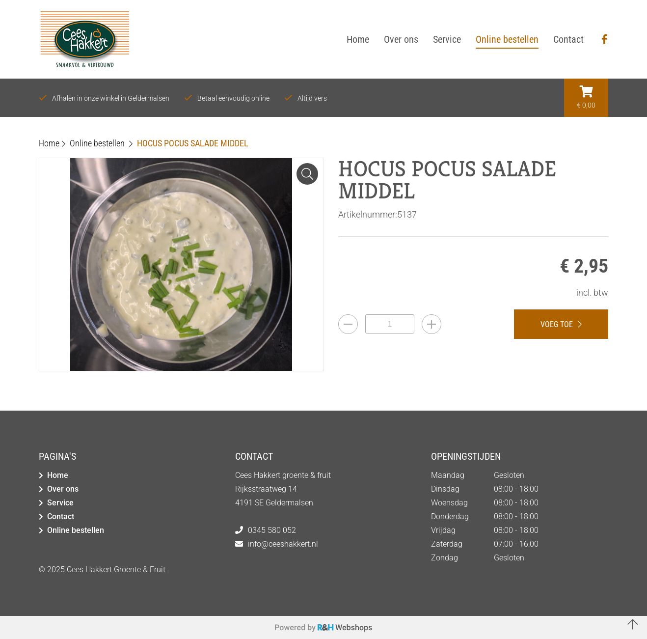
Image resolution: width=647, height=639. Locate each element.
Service (60, 502)
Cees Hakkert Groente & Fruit (116, 569)
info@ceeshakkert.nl (283, 544)
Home (57, 475)
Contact (60, 516)
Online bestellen (75, 530)
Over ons (63, 489)
